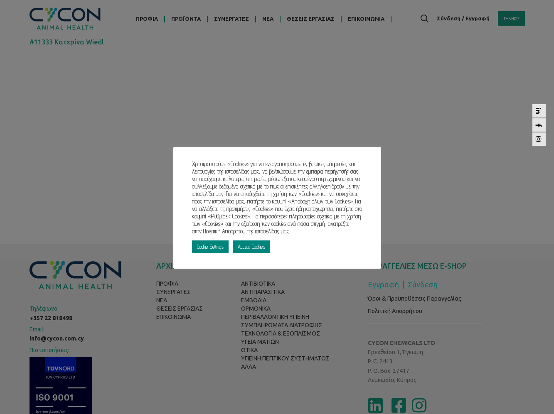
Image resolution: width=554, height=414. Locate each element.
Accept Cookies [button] (251, 246)
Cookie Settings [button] (210, 246)
